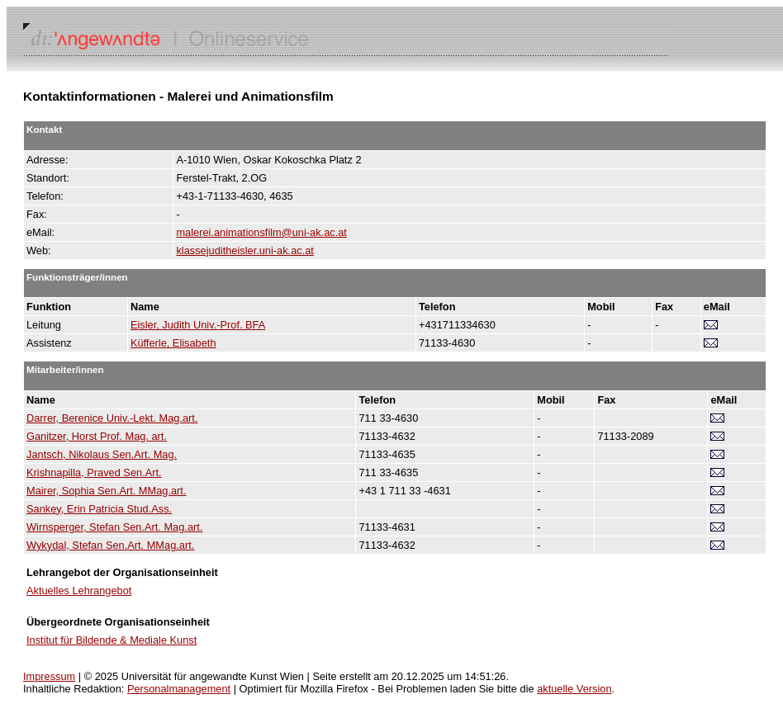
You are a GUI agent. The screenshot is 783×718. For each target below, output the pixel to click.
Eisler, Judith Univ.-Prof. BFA (197, 325)
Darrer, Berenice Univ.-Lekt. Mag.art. (111, 418)
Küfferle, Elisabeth (173, 343)
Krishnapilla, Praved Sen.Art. (94, 472)
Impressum (49, 676)
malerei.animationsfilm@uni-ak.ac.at (261, 232)
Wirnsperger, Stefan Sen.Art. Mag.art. (114, 527)
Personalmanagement (178, 689)
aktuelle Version (574, 689)
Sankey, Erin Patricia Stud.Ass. (99, 509)
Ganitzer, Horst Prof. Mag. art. (96, 436)
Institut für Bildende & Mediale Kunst (111, 640)
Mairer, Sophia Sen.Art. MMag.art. (106, 490)
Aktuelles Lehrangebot (78, 590)
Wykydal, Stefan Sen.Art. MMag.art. (110, 545)
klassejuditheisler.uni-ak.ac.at (244, 250)
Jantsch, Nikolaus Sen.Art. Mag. (101, 454)
